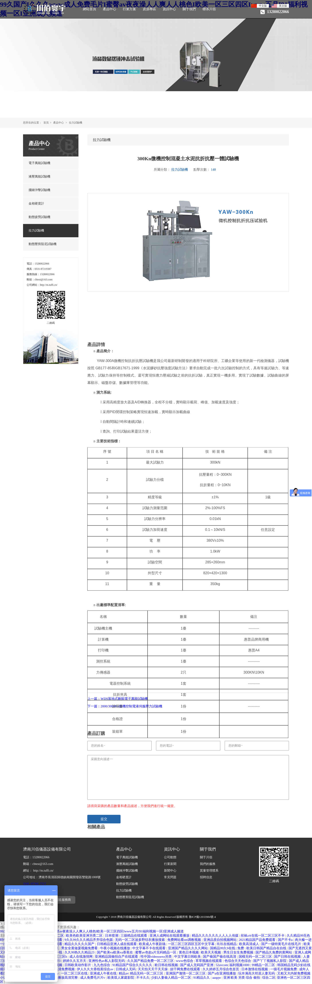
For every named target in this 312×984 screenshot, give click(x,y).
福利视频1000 (239, 965)
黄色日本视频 (189, 952)
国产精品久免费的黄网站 (274, 952)
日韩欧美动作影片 (78, 965)
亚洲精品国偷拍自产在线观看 (117, 956)
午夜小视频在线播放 (115, 948)
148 (213, 169)
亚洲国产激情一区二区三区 (186, 973)
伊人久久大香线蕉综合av (95, 969)
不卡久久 (143, 977)
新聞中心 (170, 870)
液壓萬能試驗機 (39, 176)
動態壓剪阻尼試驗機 (43, 244)
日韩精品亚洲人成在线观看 (117, 944)
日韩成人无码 (126, 969)
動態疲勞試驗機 (39, 217)
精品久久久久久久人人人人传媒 (215, 935)
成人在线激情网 (81, 956)
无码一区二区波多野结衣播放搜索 (140, 940)
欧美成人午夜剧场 (152, 944)
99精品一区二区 (264, 965)
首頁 (46, 122)
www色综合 (185, 961)
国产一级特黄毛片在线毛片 (281, 944)
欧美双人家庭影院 (121, 977)
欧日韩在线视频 (167, 965)
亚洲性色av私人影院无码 (107, 961)
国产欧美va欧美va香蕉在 (115, 952)
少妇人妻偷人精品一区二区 (171, 977)
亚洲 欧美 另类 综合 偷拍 (242, 977)
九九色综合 (102, 965)
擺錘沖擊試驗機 (39, 190)
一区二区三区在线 (74, 973)
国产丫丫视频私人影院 (270, 961)
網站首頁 (89, 9)
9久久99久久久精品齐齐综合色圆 (88, 940)
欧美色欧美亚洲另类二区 (84, 935)
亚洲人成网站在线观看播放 (170, 935)
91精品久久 (202, 977)
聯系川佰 (209, 9)
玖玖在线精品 (227, 944)
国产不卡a (285, 940)
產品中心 (109, 9)
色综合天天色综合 (238, 961)
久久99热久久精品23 (79, 952)
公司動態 (170, 857)
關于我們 (189, 9)
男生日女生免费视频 (238, 952)
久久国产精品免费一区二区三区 (151, 961)
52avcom (222, 965)
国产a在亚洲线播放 (222, 973)
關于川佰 (206, 857)
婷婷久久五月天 (75, 961)
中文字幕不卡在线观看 (149, 948)
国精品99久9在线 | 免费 (227, 948)
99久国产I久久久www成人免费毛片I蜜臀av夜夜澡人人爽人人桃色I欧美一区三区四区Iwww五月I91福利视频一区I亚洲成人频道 (92, 931)
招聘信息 (206, 877)
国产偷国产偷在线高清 (220, 956)
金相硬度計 (36, 203)
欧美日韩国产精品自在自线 (266, 948)
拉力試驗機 (75, 122)
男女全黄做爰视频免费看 (80, 948)
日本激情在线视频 (255, 969)
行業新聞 (170, 864)
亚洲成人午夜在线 (103, 973)
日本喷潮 (112, 935)
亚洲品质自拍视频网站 (220, 940)
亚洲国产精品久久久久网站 (188, 948)
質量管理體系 (209, 870)
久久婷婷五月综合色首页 (221, 969)
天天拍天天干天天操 (153, 969)
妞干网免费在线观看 (185, 969)
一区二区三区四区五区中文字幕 (191, 944)
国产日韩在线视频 (288, 956)
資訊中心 (169, 9)
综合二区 (268, 977)
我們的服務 (207, 864)
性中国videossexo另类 (156, 956)
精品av (124, 973)
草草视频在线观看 (209, 961)
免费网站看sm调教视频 (184, 940)
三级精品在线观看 (134, 935)
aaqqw (217, 977)
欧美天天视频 (211, 952)
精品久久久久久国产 (79, 944)
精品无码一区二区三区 (147, 973)
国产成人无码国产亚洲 (197, 965)
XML (26, 884)
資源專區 (149, 9)
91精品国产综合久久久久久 (132, 965)
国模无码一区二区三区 (256, 956)
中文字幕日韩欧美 (188, 956)
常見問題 (170, 877)
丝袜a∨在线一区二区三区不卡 (263, 935)
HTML (35, 884)
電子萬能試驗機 (39, 163)
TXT (43, 884)
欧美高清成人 (249, 944)
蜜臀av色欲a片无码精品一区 (156, 952)
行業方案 (129, 9)
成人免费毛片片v (93, 977)
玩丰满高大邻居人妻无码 (257, 973)
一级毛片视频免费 (284, 969)
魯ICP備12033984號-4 (202, 916)
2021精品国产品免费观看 (257, 940)
